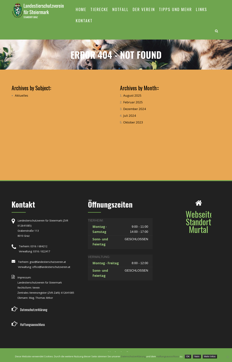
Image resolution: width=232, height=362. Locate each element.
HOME (81, 9)
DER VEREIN (144, 9)
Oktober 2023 (133, 122)
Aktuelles (21, 95)
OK (188, 356)
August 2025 (132, 95)
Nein (196, 356)
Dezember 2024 (134, 109)
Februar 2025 (133, 102)
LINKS (201, 9)
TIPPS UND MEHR (175, 9)
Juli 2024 (129, 115)
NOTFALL (120, 9)
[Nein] (227, 357)
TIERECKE (99, 9)
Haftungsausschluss (167, 356)
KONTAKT (84, 20)
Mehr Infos (210, 356)
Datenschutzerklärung (133, 356)
